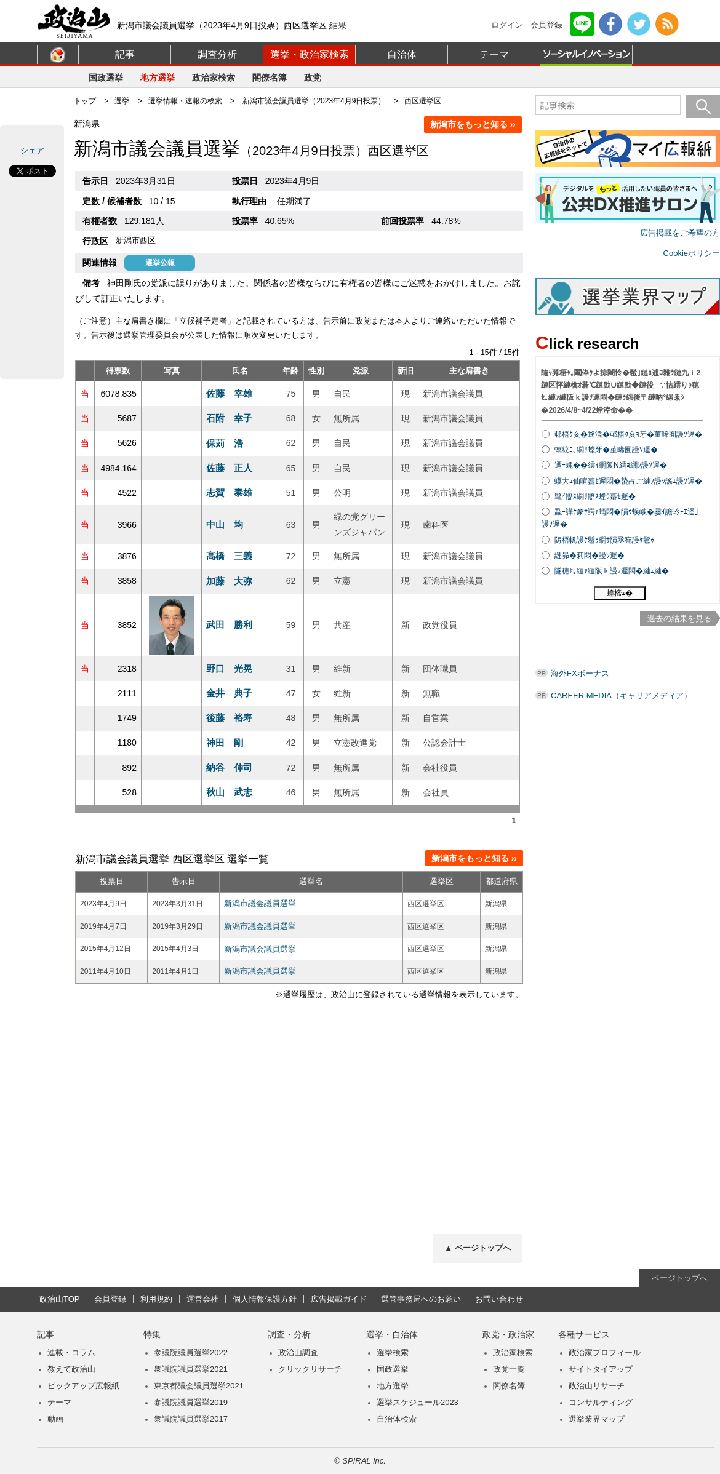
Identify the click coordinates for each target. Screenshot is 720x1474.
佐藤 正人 (229, 468)
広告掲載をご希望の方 (680, 232)
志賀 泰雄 (229, 492)
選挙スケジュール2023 (417, 1402)
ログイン (507, 25)
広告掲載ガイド (339, 1299)
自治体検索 (397, 1419)
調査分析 (217, 54)
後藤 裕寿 (229, 717)
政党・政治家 (508, 1334)
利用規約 (156, 1299)
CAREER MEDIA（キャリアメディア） (621, 695)
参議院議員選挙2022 (191, 1352)
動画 (55, 1419)
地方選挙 (157, 77)
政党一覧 (509, 1369)
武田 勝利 (229, 624)
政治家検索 (213, 77)
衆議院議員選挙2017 (191, 1419)
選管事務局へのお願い (421, 1299)
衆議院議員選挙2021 (191, 1369)
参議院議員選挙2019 (191, 1402)
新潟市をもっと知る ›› (473, 124)
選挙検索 (393, 1352)
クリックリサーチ (310, 1369)
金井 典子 (229, 693)
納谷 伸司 (229, 767)
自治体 (402, 54)
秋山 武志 (229, 792)
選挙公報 (160, 262)
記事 (125, 54)
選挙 (121, 101)
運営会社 (202, 1299)
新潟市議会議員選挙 (260, 903)
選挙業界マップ (597, 1419)
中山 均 (224, 524)
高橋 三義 (229, 556)
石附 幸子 (229, 418)
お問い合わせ (499, 1299)
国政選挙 (106, 77)
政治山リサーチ (597, 1386)
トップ (85, 101)
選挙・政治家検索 (309, 54)
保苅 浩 (224, 443)
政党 (312, 77)
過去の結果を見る (679, 618)
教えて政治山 (71, 1369)
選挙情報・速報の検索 (185, 101)
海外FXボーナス (580, 673)
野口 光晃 (229, 668)
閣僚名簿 (269, 77)
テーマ (494, 54)
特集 (152, 1334)
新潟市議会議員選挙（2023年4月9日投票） (313, 101)
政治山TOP (59, 1299)
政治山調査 (298, 1352)
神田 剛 (224, 743)
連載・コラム (71, 1352)
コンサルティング (601, 1402)
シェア (32, 150)
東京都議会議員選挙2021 (199, 1386)
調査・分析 (289, 1334)
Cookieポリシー (691, 253)
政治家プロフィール (605, 1352)
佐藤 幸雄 (229, 393)
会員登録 (546, 25)
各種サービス (584, 1334)
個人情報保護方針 (265, 1299)
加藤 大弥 (229, 581)
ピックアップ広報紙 (83, 1386)
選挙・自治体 (392, 1334)
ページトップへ (680, 1278)
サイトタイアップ (601, 1369)
